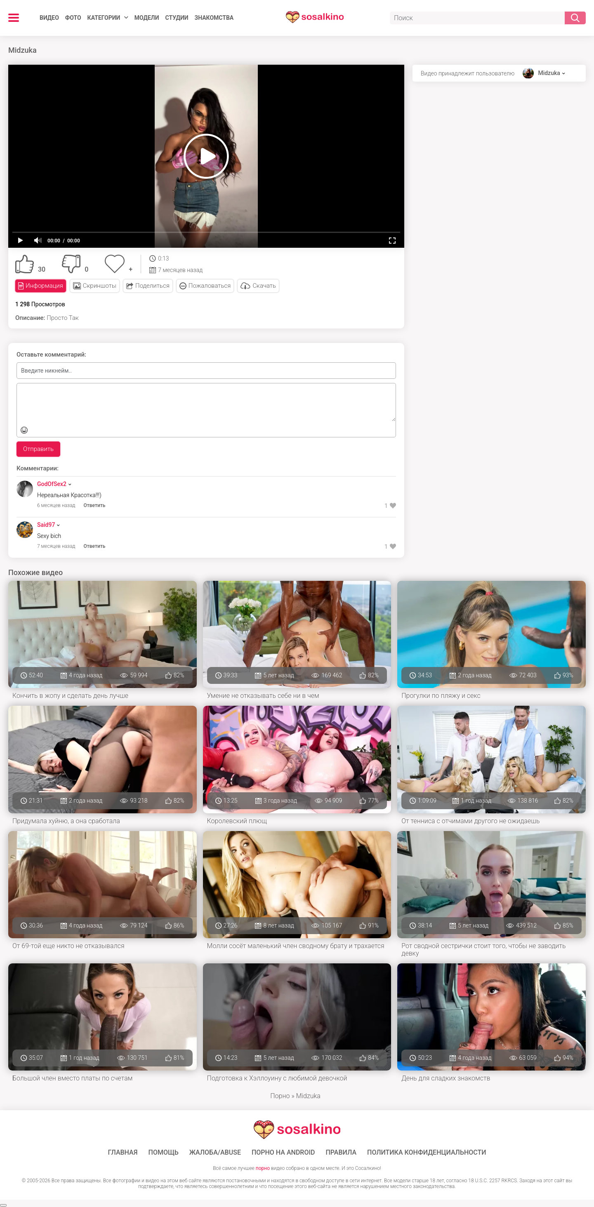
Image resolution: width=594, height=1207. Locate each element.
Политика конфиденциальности (426, 1152)
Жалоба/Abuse (215, 1152)
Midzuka (549, 73)
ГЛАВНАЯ (122, 1152)
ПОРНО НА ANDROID (283, 1152)
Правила (340, 1152)
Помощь (163, 1152)
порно (263, 1168)
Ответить (95, 505)
